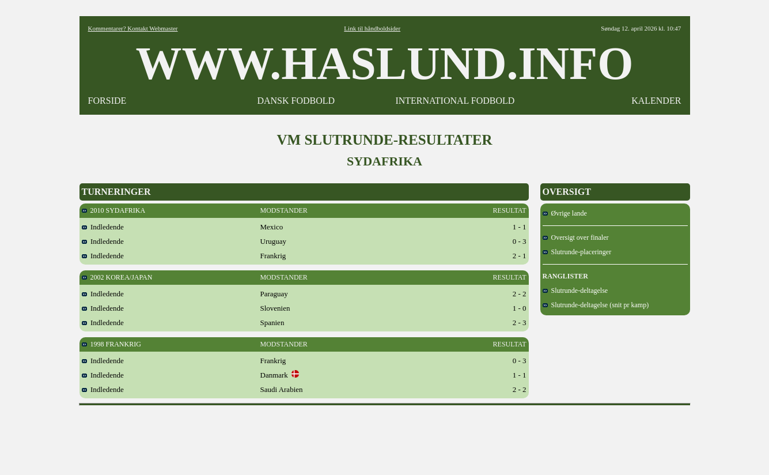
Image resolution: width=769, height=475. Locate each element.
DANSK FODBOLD (296, 100)
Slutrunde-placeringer (577, 252)
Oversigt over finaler (576, 237)
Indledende (103, 227)
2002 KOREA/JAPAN (117, 277)
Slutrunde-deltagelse (575, 290)
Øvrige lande (565, 213)
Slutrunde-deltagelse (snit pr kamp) (596, 305)
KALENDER (656, 100)
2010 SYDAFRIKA (114, 210)
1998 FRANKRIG (111, 344)
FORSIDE (107, 100)
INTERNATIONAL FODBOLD (454, 100)
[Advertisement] (385, 436)
